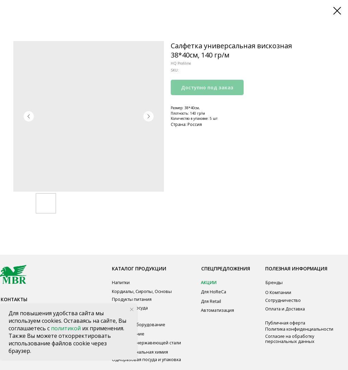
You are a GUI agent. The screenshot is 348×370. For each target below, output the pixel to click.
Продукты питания (132, 299)
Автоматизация (217, 310)
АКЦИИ (209, 282)
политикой (66, 328)
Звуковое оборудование (138, 324)
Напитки (121, 282)
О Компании (278, 292)
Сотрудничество (283, 300)
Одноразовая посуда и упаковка (146, 359)
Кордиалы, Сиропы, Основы (142, 291)
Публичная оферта (285, 323)
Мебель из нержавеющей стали (146, 343)
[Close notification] (131, 309)
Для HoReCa (213, 292)
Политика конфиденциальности (299, 329)
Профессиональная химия (140, 352)
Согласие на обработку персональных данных (289, 338)
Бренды (274, 282)
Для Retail (211, 301)
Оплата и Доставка (285, 309)
